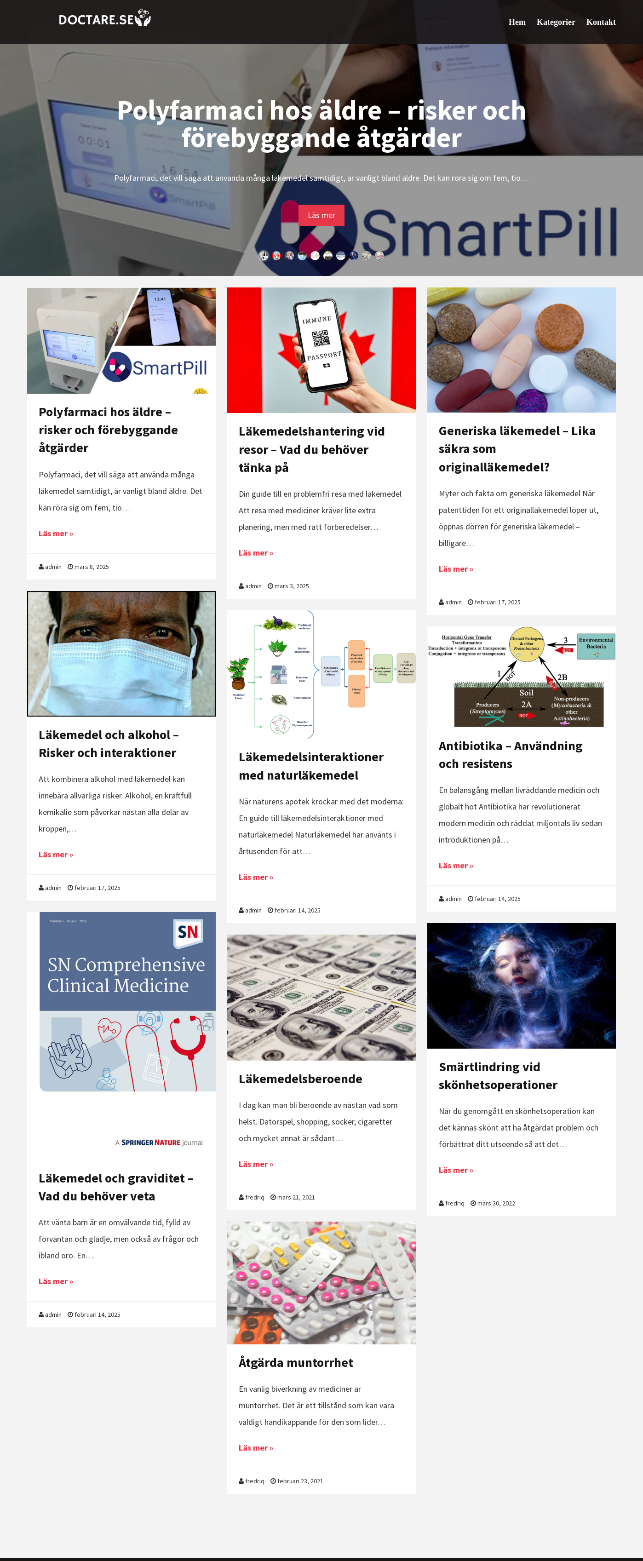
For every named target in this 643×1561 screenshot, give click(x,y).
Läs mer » (56, 533)
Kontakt (601, 22)
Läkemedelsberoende (300, 1078)
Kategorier (556, 22)
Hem (517, 22)
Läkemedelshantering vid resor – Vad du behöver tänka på (312, 449)
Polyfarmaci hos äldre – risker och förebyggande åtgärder (321, 123)
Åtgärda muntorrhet (296, 1362)
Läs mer (321, 215)
